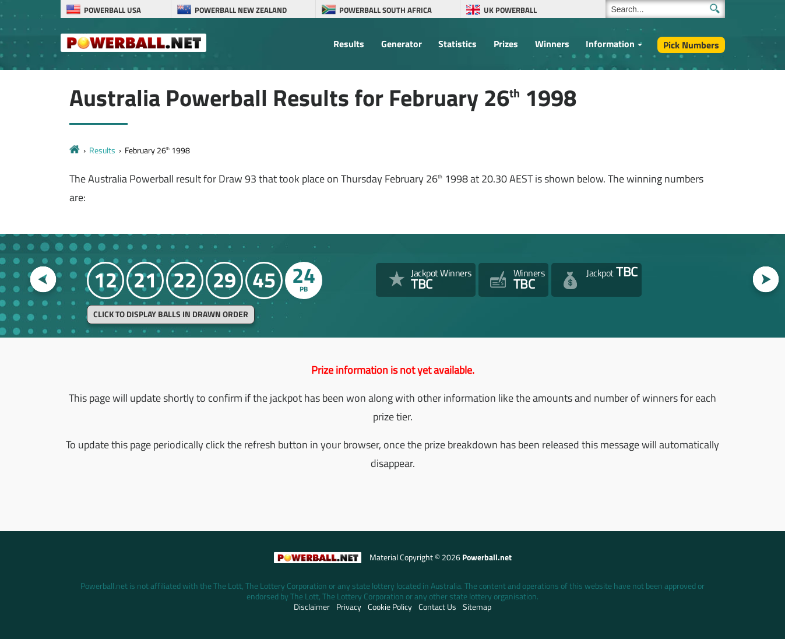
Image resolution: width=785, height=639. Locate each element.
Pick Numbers (691, 45)
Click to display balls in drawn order (170, 314)
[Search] (665, 9)
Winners (552, 44)
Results (348, 44)
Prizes (506, 44)
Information (610, 44)
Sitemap (477, 607)
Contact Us (437, 607)
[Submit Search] (715, 8)
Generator (401, 44)
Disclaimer (312, 607)
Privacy (348, 607)
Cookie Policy (390, 607)
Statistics (457, 44)
